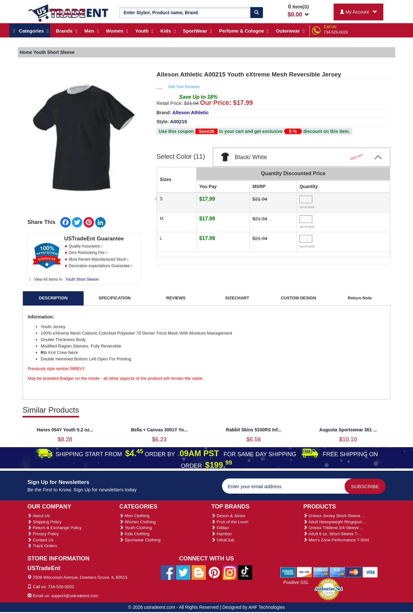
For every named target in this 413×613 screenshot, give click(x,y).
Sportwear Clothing (139, 540)
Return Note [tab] (360, 298)
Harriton (221, 533)
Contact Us (40, 540)
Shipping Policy (44, 521)
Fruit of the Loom (229, 521)
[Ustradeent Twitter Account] (183, 572)
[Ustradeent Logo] (68, 12)
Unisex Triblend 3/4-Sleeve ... (333, 527)
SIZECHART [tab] (237, 298)
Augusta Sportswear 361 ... (348, 429)
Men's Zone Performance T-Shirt (336, 540)
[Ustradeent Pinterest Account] (214, 572)
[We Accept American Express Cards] (288, 571)
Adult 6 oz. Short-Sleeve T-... (332, 533)
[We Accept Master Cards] (353, 571)
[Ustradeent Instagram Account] (230, 572)
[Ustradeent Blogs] (199, 572)
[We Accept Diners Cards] (320, 571)
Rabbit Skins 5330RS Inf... (253, 429)
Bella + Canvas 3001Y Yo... (159, 429)
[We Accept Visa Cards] (370, 571)
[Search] (256, 12)
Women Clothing (137, 521)
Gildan (220, 527)
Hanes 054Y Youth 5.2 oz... (65, 429)
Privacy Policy (43, 533)
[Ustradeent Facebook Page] (168, 572)
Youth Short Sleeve (81, 279)
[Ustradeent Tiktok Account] (245, 572)
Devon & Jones (228, 515)
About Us (38, 515)
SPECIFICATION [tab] (114, 298)
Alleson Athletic (190, 112)
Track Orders (42, 545)
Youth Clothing (135, 527)
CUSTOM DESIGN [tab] (298, 298)
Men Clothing (134, 515)
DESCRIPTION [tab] (53, 298)
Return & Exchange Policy (54, 527)
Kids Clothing (134, 533)
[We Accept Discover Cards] (304, 571)
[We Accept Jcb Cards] (337, 571)
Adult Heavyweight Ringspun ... (335, 521)
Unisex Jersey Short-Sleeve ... (334, 515)
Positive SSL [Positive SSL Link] (296, 582)
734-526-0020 (336, 32)
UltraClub (222, 540)
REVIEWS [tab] (176, 298)
